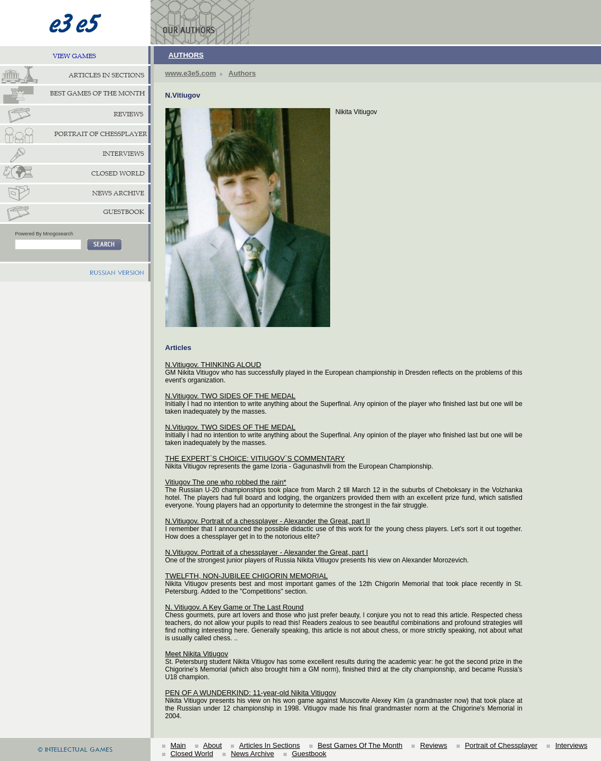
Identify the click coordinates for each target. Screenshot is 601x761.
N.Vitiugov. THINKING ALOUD (213, 364)
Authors (242, 73)
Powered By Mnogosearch (44, 233)
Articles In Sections (269, 745)
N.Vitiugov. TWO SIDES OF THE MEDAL (230, 396)
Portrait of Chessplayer (501, 745)
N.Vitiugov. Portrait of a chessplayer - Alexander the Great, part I (266, 552)
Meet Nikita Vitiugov (197, 654)
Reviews (433, 745)
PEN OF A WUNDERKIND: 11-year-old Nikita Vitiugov (250, 693)
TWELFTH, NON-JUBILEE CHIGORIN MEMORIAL (246, 576)
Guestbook (309, 753)
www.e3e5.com (190, 73)
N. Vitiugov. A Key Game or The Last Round (234, 607)
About (212, 745)
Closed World (191, 753)
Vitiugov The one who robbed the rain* (226, 482)
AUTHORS (186, 55)
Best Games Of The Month (360, 745)
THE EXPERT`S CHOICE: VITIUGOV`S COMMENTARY (255, 458)
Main (178, 745)
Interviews (571, 745)
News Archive (252, 753)
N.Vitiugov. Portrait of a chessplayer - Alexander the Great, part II (267, 521)
